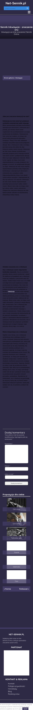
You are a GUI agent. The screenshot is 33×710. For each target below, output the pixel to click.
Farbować (23, 589)
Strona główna (9, 78)
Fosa (16, 581)
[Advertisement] (16, 56)
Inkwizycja (11, 291)
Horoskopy (12, 689)
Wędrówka (16, 567)
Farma (8, 589)
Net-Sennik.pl (16, 3)
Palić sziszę (16, 509)
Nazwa (7, 466)
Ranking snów (14, 694)
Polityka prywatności (16, 686)
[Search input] (15, 8)
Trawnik (16, 552)
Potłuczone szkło (16, 538)
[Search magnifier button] (27, 8)
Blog (10, 691)
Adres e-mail (9, 474)
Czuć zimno (16, 523)
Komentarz (9, 444)
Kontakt (11, 684)
